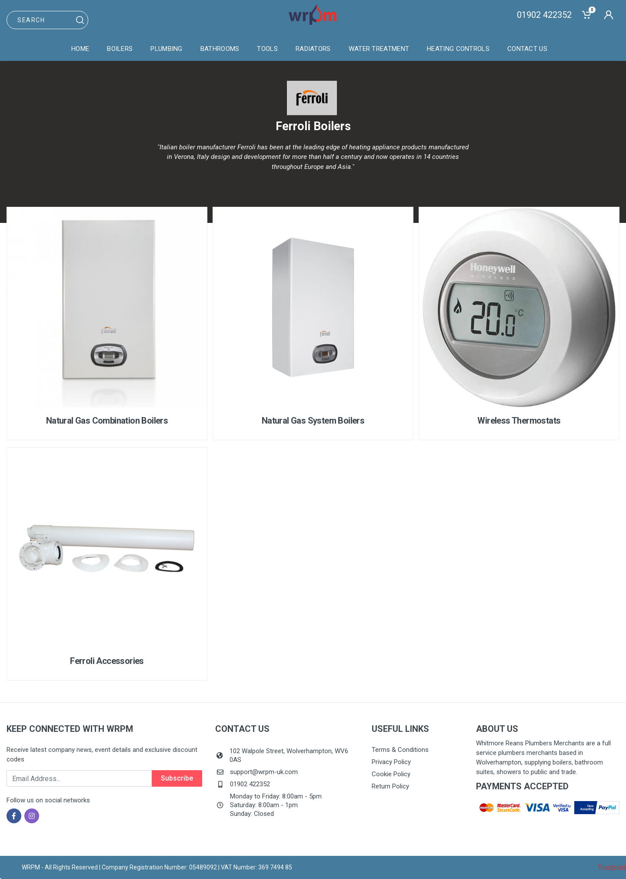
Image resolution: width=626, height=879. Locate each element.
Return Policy (390, 786)
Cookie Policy (391, 774)
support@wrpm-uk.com (264, 772)
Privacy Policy (391, 762)
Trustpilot (611, 867)
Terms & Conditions (400, 750)
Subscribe (177, 778)
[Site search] (47, 20)
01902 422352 (544, 15)
